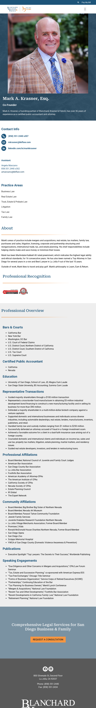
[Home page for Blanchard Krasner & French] (19, 9)
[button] (85, 9)
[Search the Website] (78, 2)
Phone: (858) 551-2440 (48, 684)
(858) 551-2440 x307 (18, 136)
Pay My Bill (86, 2)
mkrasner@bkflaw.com (19, 142)
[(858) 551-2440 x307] (3, 136)
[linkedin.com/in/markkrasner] (3, 148)
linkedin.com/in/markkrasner (22, 148)
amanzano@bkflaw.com (12, 172)
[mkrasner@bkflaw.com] (3, 142)
